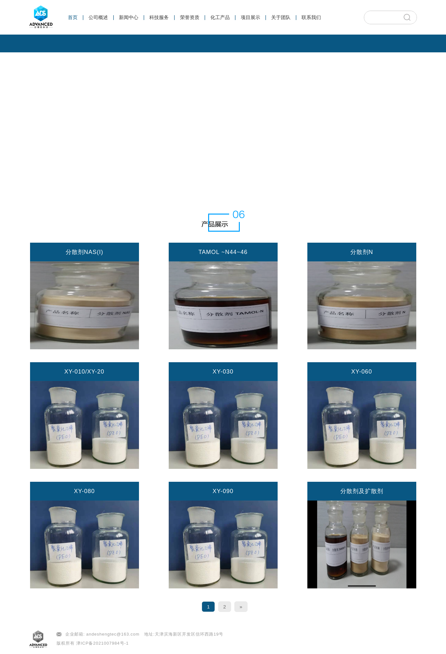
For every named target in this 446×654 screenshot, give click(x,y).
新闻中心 (128, 17)
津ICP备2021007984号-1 (102, 643)
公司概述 (98, 17)
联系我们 (311, 17)
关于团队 (281, 17)
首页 (73, 17)
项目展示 (250, 17)
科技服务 (159, 17)
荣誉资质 (189, 17)
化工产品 (220, 17)
